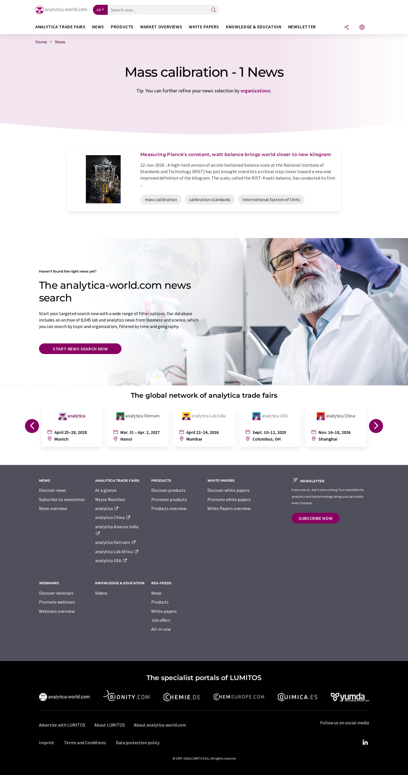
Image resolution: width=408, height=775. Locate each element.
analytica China (113, 517)
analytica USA (111, 560)
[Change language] (362, 27)
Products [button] (122, 26)
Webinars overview (57, 611)
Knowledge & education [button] (253, 26)
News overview (53, 508)
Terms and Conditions (85, 742)
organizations (255, 90)
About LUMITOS (109, 725)
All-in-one (161, 629)
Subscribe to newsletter (62, 499)
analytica (107, 508)
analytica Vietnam (115, 542)
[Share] (346, 27)
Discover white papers (228, 490)
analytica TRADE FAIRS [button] (60, 26)
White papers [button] (204, 26)
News (156, 593)
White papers (164, 611)
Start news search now (80, 349)
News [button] (98, 26)
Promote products (169, 499)
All (99, 9)
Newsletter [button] (302, 26)
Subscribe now (316, 518)
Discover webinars (56, 593)
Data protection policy (137, 742)
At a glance (105, 490)
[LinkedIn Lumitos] (365, 742)
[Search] (213, 10)
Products (160, 602)
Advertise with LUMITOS (62, 725)
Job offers (160, 620)
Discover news (52, 490)
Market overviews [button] (161, 26)
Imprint (46, 742)
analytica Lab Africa (117, 551)
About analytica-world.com (160, 725)
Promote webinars (57, 602)
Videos (101, 593)
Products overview (168, 508)
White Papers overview (229, 508)
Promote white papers (229, 499)
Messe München (110, 499)
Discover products (168, 490)
